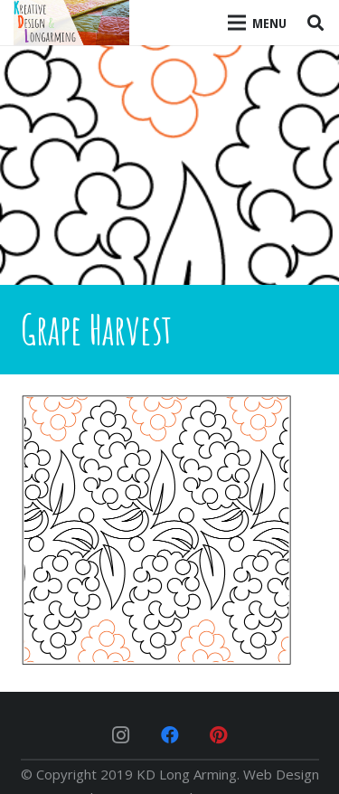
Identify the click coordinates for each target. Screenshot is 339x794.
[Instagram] (121, 735)
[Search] (315, 22)
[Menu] (257, 22)
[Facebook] (170, 735)
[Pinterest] (218, 735)
